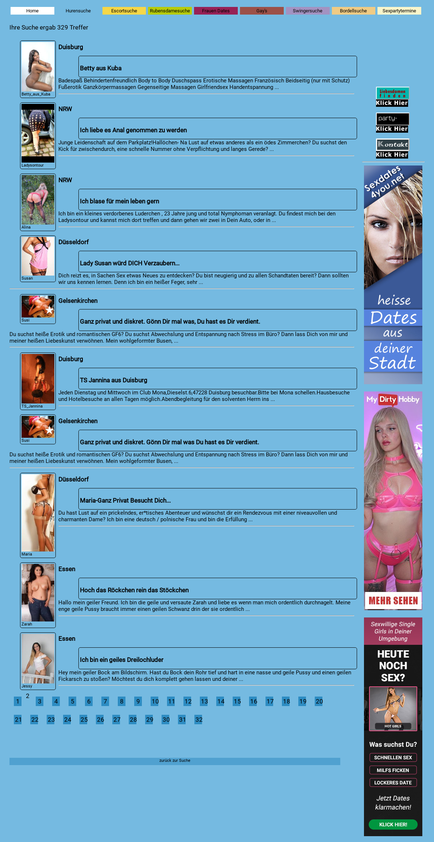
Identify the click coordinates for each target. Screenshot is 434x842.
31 (182, 719)
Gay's (261, 10)
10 (155, 701)
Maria (38, 515)
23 (51, 719)
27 (116, 719)
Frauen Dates (216, 10)
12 (188, 701)
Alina (38, 202)
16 (253, 701)
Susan (38, 259)
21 (18, 719)
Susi (38, 309)
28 (133, 719)
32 (198, 719)
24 (67, 719)
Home (32, 10)
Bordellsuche (353, 10)
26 (100, 719)
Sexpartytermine (399, 10)
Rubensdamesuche (170, 10)
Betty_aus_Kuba (38, 69)
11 (171, 701)
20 (319, 701)
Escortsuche (124, 10)
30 (166, 719)
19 (302, 701)
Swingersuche (307, 10)
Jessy (38, 661)
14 (220, 701)
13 (204, 701)
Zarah (38, 595)
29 (149, 719)
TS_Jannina (38, 381)
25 (84, 719)
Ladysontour (38, 136)
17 (270, 701)
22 (34, 719)
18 (286, 701)
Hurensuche (78, 10)
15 (237, 701)
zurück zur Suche (174, 760)
